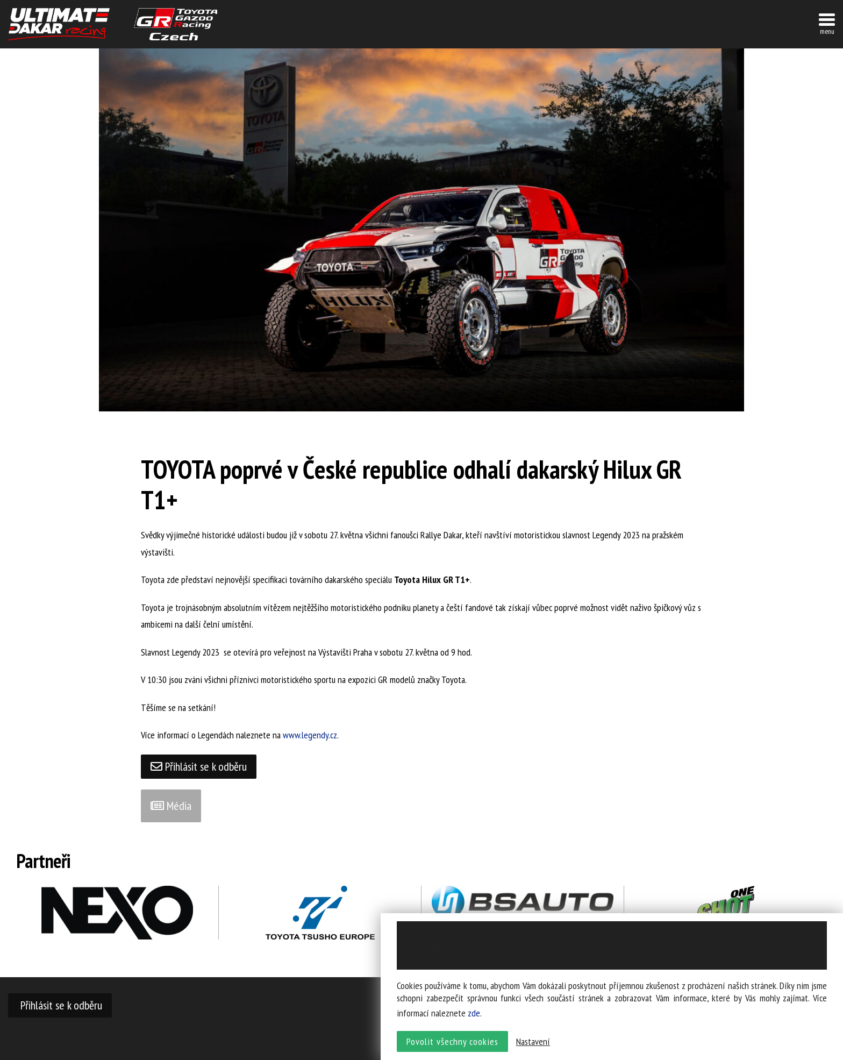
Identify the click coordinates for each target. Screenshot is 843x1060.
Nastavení (533, 1041)
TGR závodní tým (175, 24)
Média (171, 805)
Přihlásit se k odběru (199, 766)
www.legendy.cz (310, 735)
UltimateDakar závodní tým (59, 24)
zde (474, 1013)
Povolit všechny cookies (452, 1041)
